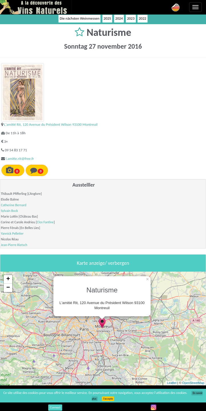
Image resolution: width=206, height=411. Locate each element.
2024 (119, 18)
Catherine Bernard (13, 205)
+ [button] (8, 279)
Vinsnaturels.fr (35, 7)
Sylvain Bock (9, 211)
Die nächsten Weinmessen (79, 18)
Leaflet (171, 383)
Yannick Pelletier (12, 234)
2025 (107, 18)
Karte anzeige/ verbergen (103, 263)
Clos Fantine (45, 222)
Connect (55, 407)
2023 (130, 18)
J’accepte (108, 398)
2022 (142, 18)
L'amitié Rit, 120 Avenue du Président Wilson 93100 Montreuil (51, 124)
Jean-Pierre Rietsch (14, 245)
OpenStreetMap (193, 383)
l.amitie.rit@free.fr (20, 158)
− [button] (8, 288)
